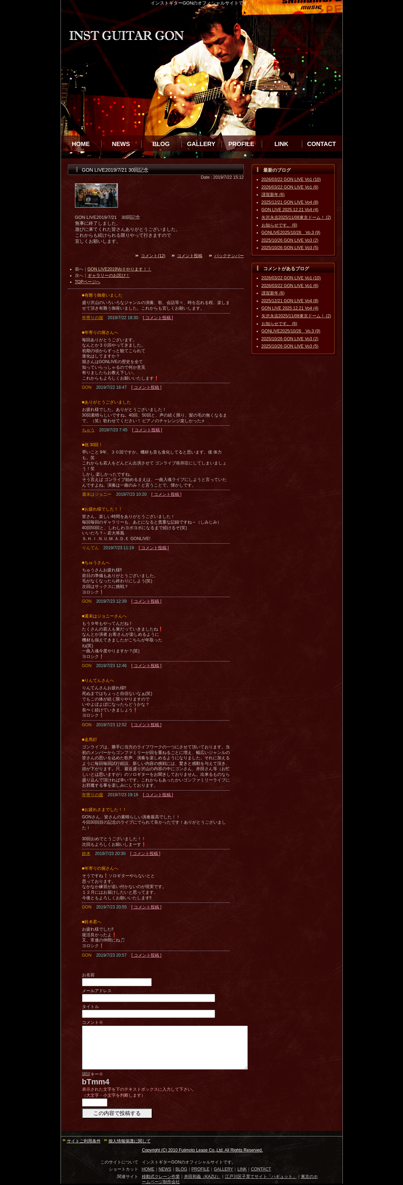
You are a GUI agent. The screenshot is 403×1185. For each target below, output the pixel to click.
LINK (282, 144)
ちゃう (88, 429)
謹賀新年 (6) (273, 194)
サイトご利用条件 (84, 1141)
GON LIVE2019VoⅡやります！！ (119, 269)
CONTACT (321, 144)
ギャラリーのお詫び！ (109, 275)
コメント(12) (153, 255)
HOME (81, 144)
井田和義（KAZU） (202, 1176)
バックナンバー (229, 255)
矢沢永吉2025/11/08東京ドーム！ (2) (296, 217)
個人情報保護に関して (129, 1141)
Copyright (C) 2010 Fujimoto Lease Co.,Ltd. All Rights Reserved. (202, 1150)
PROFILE (241, 144)
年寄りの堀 (92, 317)
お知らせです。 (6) (279, 225)
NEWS (121, 144)
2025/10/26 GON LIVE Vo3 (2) (290, 240)
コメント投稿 (189, 255)
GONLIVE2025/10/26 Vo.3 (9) (291, 232)
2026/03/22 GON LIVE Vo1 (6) (290, 187)
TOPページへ (87, 281)
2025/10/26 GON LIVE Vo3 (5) (290, 247)
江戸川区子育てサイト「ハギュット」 (261, 1176)
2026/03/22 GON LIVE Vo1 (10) (291, 179)
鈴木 (86, 853)
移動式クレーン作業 (161, 1176)
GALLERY (201, 144)
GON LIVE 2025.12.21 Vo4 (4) (290, 209)
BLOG (161, 144)
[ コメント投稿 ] (158, 317)
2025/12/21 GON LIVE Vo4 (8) (290, 202)
